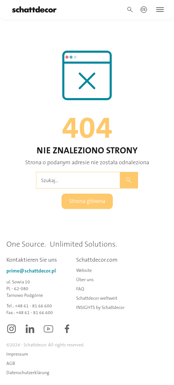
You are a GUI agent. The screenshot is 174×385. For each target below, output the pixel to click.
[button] (144, 9)
